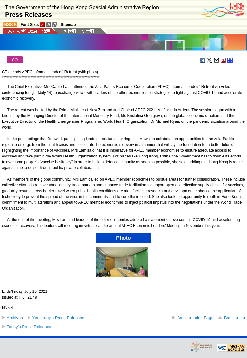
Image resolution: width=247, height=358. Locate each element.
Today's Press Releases (29, 326)
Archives (15, 317)
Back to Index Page (195, 317)
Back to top (234, 317)
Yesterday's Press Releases (58, 317)
